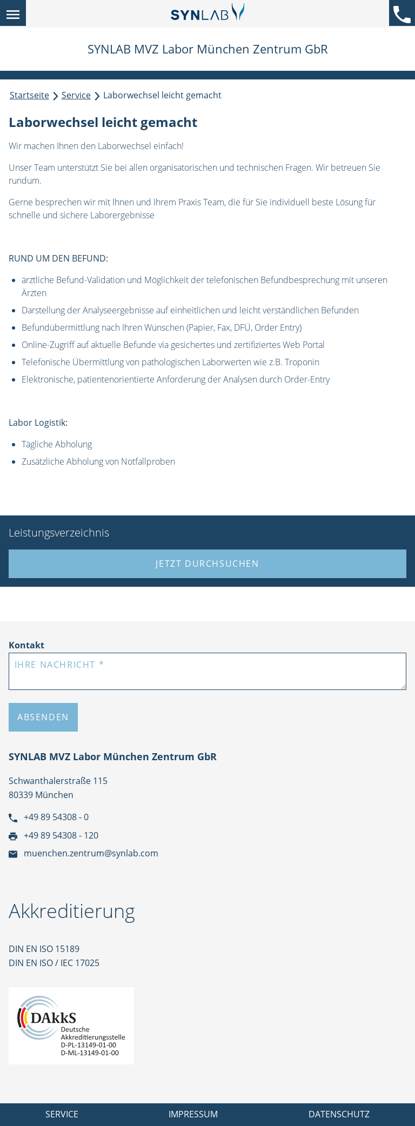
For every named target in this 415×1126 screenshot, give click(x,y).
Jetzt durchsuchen (207, 563)
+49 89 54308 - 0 (49, 817)
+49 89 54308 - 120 (53, 835)
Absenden (43, 717)
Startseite (29, 95)
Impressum (193, 1114)
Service (76, 95)
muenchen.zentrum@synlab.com (83, 853)
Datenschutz (339, 1114)
